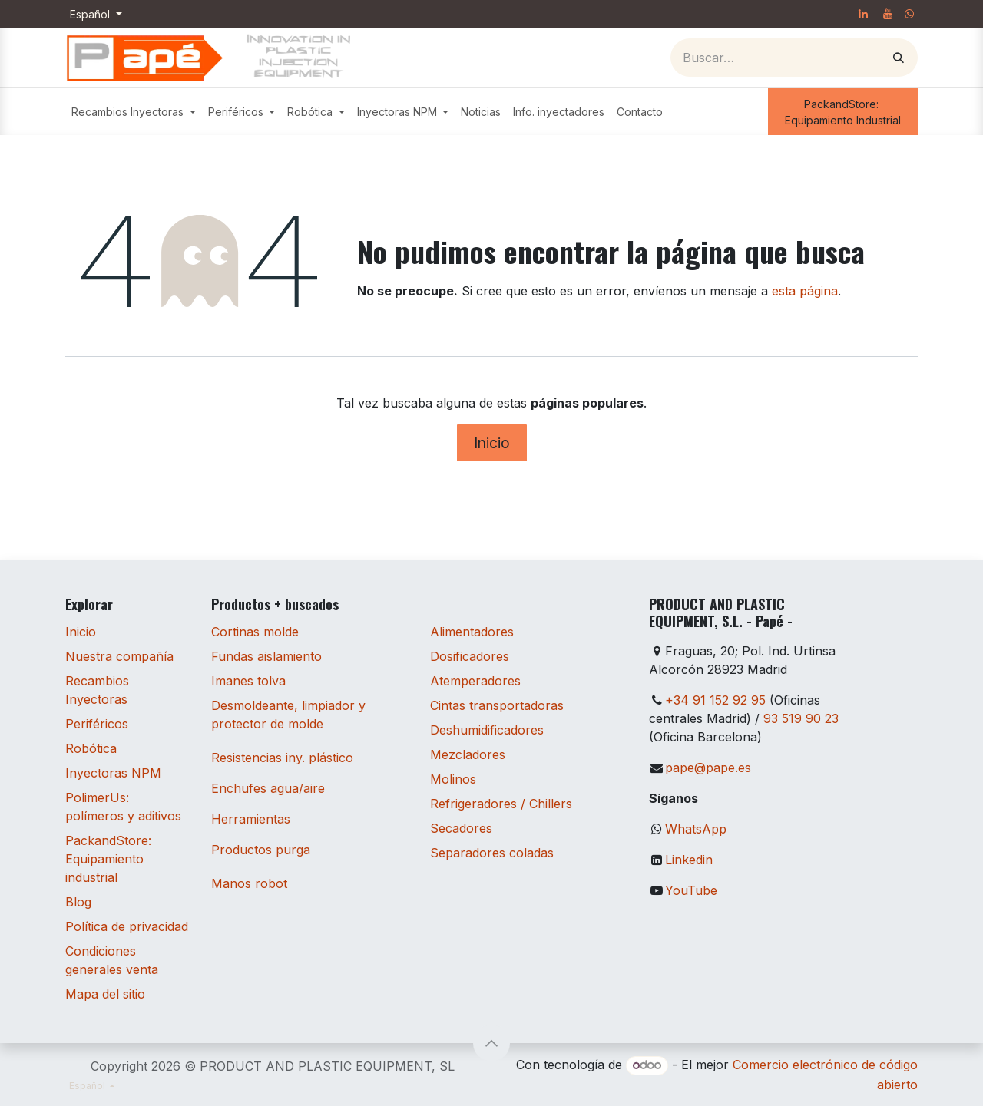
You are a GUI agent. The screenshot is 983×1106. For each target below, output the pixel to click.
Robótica (91, 748)
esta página (805, 291)
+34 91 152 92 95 (715, 700)
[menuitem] (133, 111)
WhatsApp (695, 829)
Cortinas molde (255, 631)
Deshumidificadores (487, 730)
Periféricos (96, 723)
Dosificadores (469, 656)
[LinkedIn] (863, 14)
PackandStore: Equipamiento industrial (108, 859)
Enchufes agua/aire (268, 788)
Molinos (453, 779)
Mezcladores (467, 754)
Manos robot (249, 883)
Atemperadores (475, 680)
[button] (491, 1043)
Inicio (492, 443)
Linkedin (689, 859)
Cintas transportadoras (497, 705)
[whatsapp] (909, 13)
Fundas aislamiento (266, 656)
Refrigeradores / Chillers (501, 803)
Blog (78, 902)
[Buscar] (898, 57)
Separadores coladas (492, 852)
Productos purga (260, 849)
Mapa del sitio (105, 994)
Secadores (461, 828)
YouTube (691, 890)
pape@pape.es (708, 767)
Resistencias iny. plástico (282, 757)
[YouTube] (888, 14)
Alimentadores (472, 631)
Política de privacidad (126, 926)
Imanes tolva (248, 680)
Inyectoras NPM (113, 773)
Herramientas (250, 819)
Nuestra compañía (119, 656)
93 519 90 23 (801, 718)
